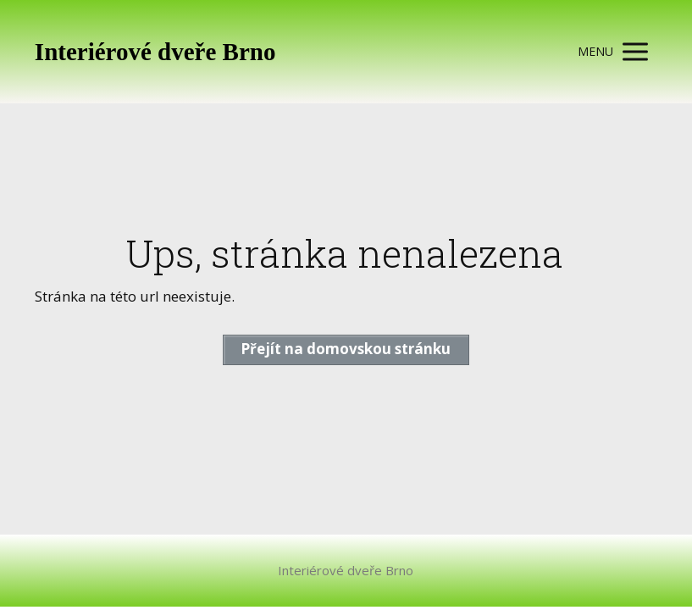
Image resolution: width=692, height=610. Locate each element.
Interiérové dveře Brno (155, 52)
